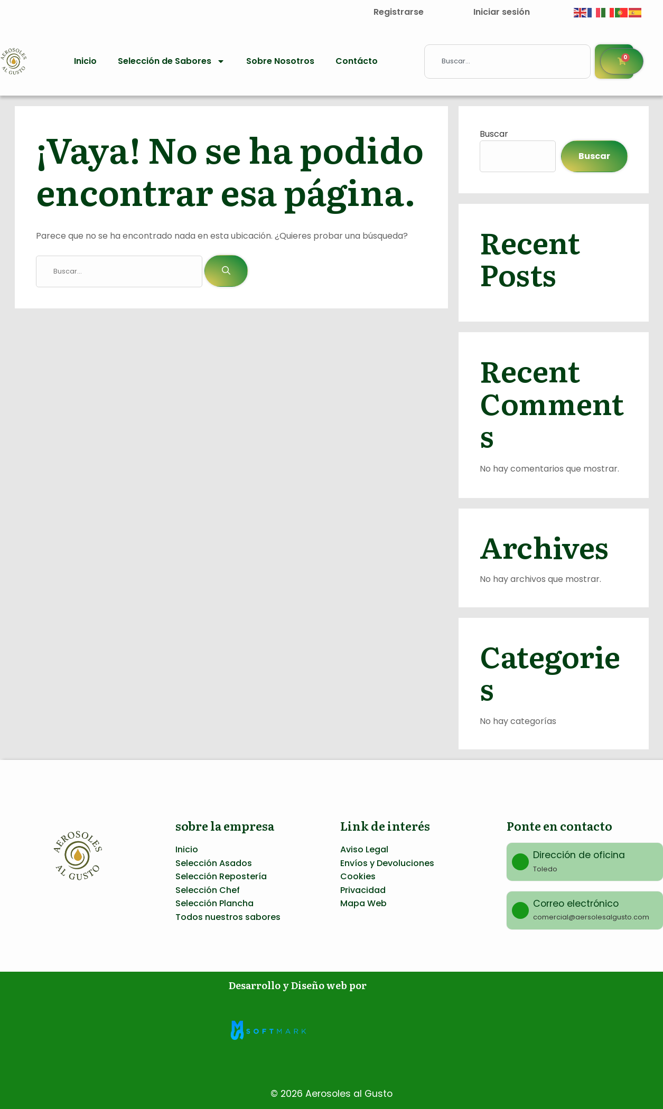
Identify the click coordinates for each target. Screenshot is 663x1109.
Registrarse (398, 12)
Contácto (356, 61)
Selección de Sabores (171, 61)
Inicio (85, 61)
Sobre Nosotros (280, 61)
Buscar (494, 134)
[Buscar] (226, 271)
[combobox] (507, 61)
